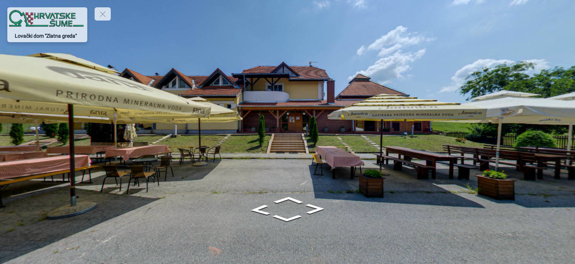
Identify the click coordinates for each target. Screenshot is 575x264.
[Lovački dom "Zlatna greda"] (47, 36)
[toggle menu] (103, 14)
